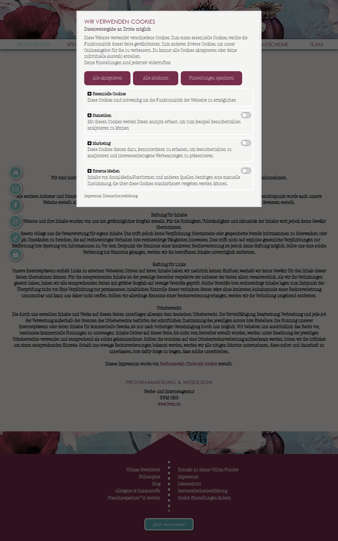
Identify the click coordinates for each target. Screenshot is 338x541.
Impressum (96, 196)
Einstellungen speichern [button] (214, 78)
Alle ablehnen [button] (159, 78)
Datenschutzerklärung (123, 196)
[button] (92, 94)
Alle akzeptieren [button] (110, 78)
